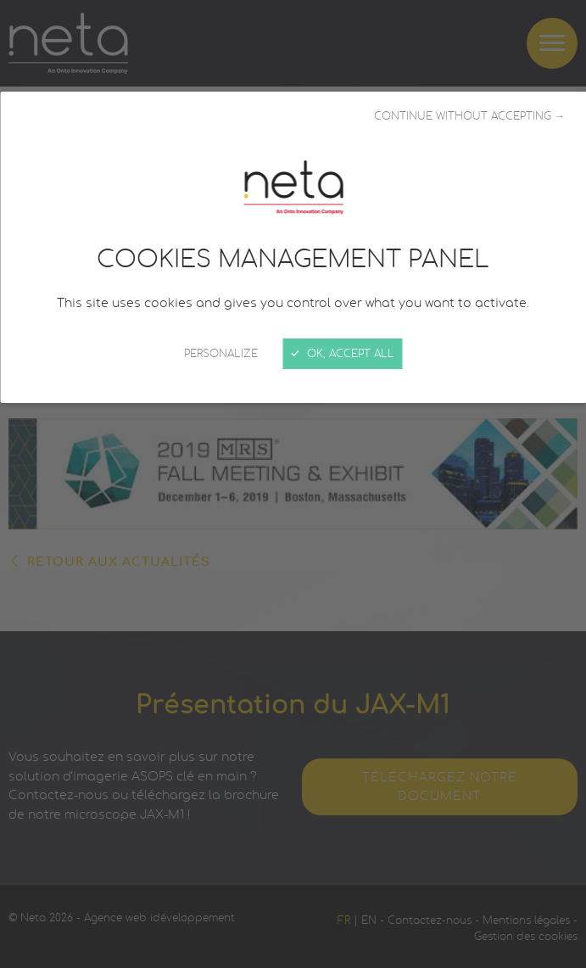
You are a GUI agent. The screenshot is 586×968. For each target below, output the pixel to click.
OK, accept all (343, 354)
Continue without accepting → (469, 116)
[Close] (293, 484)
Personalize (221, 354)
